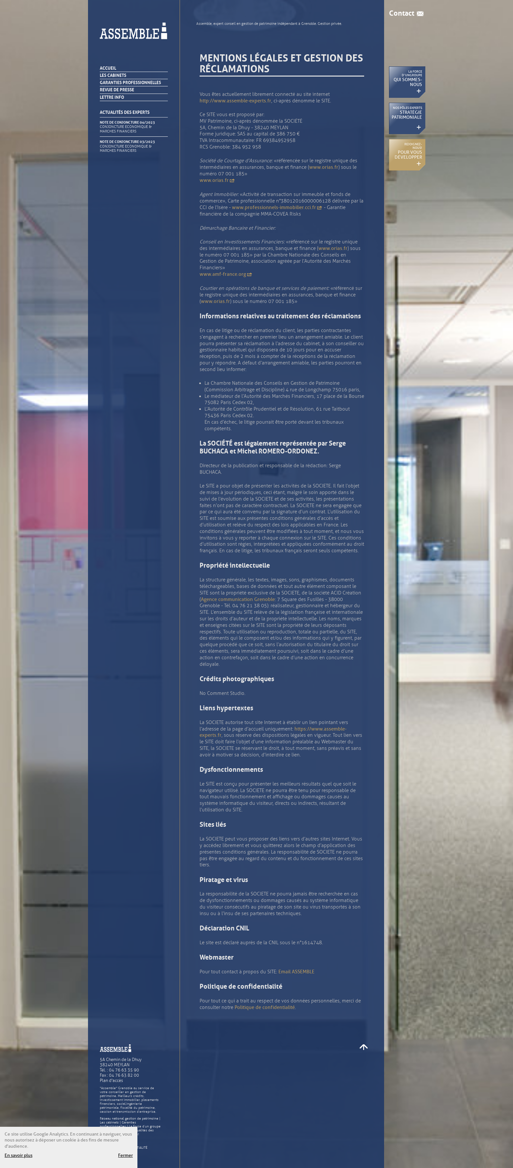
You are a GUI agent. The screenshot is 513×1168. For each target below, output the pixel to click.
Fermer (125, 1155)
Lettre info (112, 97)
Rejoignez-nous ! (408, 151)
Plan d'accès (111, 1080)
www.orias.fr (323, 167)
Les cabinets (113, 75)
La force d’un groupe (145, 1126)
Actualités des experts (125, 112)
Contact (401, 13)
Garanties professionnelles (130, 82)
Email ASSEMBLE (296, 972)
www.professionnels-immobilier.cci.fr (277, 207)
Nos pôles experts (407, 113)
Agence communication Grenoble (238, 599)
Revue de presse (117, 89)
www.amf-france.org (226, 274)
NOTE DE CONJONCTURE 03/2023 (129, 146)
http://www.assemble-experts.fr (235, 101)
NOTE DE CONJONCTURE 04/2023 (129, 127)
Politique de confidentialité (265, 1007)
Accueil (108, 68)
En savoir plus (18, 1155)
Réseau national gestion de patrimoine (129, 1119)
